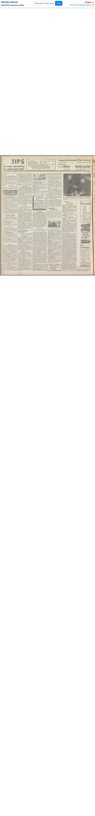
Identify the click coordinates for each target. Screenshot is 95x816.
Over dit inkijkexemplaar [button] (81, 5)
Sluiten (89, 2)
